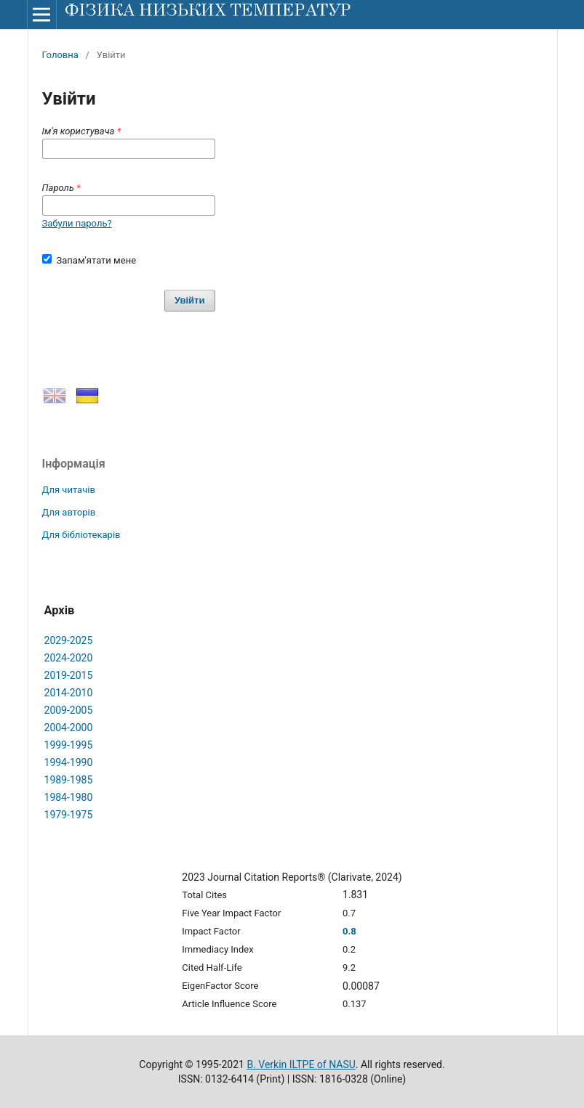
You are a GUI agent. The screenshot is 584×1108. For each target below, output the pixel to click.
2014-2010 (68, 692)
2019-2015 (68, 675)
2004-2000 (68, 727)
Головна (60, 54)
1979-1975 (68, 814)
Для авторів (69, 512)
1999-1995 (68, 745)
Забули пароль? (77, 223)
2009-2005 (68, 710)
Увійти (190, 300)
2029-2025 (68, 640)
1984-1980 (68, 797)
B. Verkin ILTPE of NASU (301, 1064)
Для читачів (68, 489)
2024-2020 (68, 658)
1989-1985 (68, 780)
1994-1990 (68, 762)
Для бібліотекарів (81, 534)
